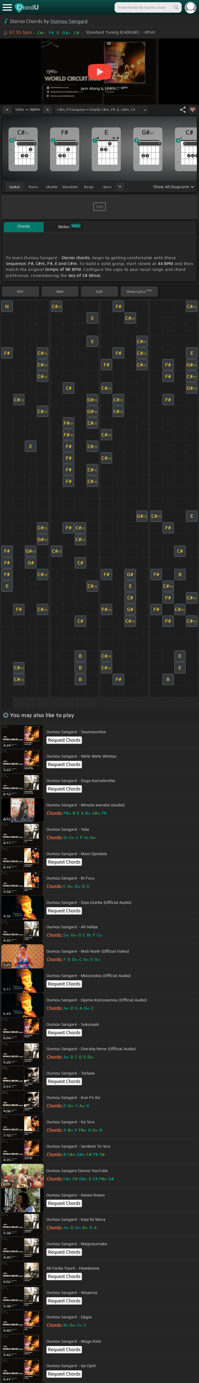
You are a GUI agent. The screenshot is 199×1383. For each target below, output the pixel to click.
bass (107, 187)
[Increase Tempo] (47, 109)
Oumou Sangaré (69, 21)
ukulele (52, 187)
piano (33, 187)
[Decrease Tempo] (7, 109)
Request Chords (64, 740)
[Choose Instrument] (120, 187)
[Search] (176, 7)
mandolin (70, 187)
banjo (89, 187)
